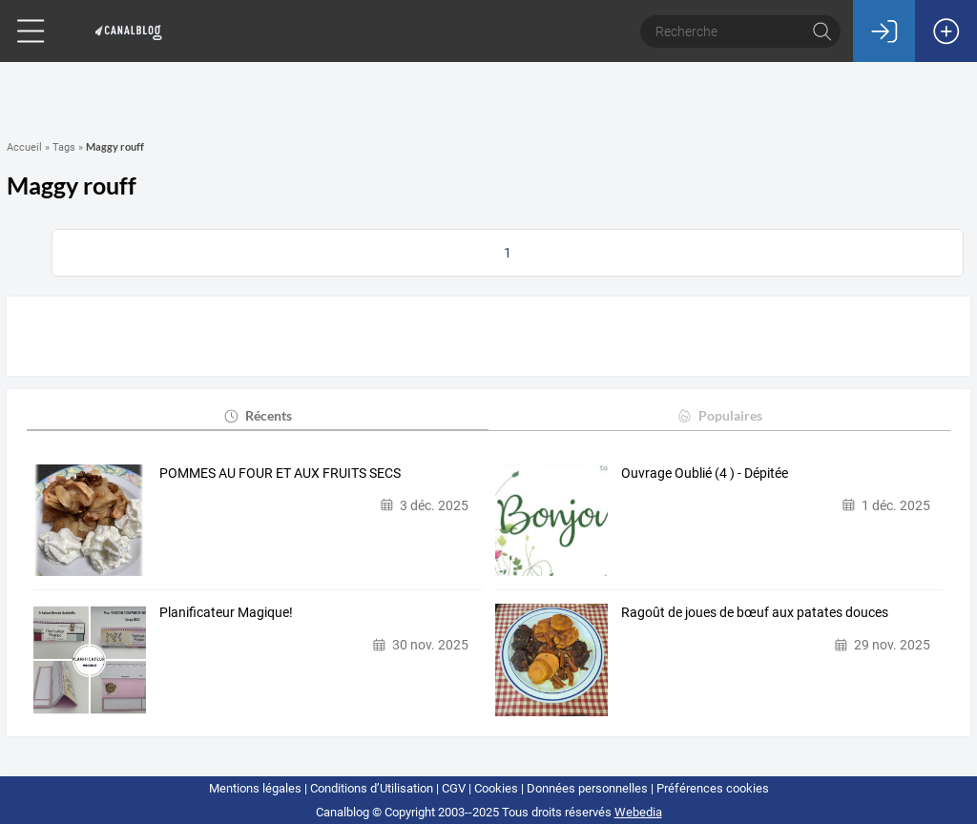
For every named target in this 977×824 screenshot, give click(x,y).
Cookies (496, 788)
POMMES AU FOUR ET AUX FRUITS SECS (280, 473)
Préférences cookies (712, 788)
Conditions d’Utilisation (371, 788)
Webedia (638, 812)
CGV (454, 788)
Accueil (24, 147)
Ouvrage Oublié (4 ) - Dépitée (704, 473)
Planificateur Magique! (226, 612)
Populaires (718, 415)
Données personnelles (587, 788)
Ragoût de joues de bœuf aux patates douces (754, 612)
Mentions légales (255, 788)
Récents (257, 415)
